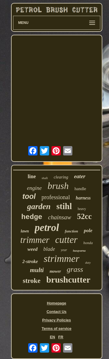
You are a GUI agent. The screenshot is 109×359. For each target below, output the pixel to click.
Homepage (56, 303)
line (32, 176)
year (64, 250)
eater (79, 176)
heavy (82, 209)
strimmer (61, 258)
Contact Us (57, 311)
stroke (31, 280)
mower (55, 271)
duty (88, 262)
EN (52, 337)
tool (29, 196)
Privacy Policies (56, 320)
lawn (25, 231)
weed (32, 249)
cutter (66, 239)
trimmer (34, 240)
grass (75, 269)
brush (58, 186)
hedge (31, 217)
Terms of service (56, 328)
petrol (47, 227)
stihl (64, 206)
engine (34, 188)
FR (60, 337)
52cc (84, 216)
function (71, 231)
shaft (45, 178)
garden (39, 206)
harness (83, 197)
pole (88, 230)
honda (88, 243)
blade (49, 249)
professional (56, 197)
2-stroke (30, 261)
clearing (61, 177)
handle (80, 188)
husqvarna (79, 250)
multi (37, 270)
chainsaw (59, 217)
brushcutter (68, 279)
